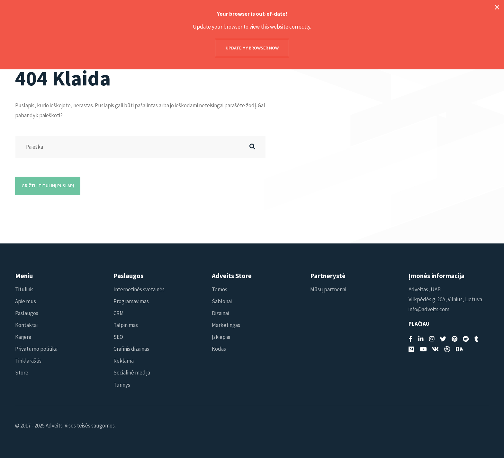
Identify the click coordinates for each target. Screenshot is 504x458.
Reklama (123, 360)
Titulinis (24, 289)
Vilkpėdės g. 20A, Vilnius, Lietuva (445, 299)
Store (21, 372)
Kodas (219, 348)
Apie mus (25, 301)
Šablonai (222, 301)
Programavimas (131, 301)
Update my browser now (252, 48)
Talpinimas (125, 325)
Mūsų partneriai (328, 289)
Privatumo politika (36, 348)
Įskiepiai (221, 336)
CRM (118, 313)
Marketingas (226, 325)
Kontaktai (26, 325)
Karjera (23, 336)
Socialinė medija (131, 372)
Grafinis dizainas (131, 348)
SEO (118, 336)
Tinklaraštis (28, 360)
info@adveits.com (429, 309)
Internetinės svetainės (139, 289)
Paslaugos (26, 313)
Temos (219, 289)
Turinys (121, 384)
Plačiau (419, 324)
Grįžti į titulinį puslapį (48, 186)
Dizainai (220, 313)
